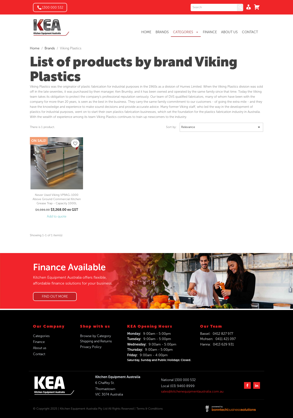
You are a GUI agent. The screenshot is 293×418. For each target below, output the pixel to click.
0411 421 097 (225, 339)
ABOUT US (229, 32)
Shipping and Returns (96, 341)
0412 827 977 (223, 333)
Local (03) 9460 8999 (178, 386)
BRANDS (162, 32)
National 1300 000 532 (178, 380)
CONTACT (250, 32)
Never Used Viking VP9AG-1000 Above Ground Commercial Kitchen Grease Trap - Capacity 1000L (57, 199)
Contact (39, 354)
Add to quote (56, 216)
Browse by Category (95, 336)
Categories (41, 336)
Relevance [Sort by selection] (221, 127)
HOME (146, 32)
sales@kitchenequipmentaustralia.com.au (192, 391)
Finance (39, 342)
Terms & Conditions (149, 408)
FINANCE (210, 32)
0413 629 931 (223, 344)
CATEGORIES (186, 32)
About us (39, 348)
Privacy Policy (91, 347)
